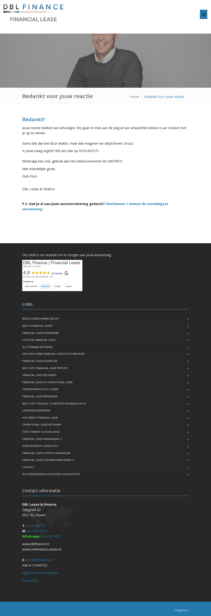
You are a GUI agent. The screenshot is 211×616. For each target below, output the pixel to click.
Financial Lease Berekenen (40, 396)
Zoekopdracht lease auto (40, 446)
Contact (28, 467)
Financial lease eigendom (39, 361)
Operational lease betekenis (41, 424)
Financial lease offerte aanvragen (46, 453)
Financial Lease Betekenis (39, 375)
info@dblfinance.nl (39, 560)
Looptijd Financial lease (39, 340)
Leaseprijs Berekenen (36, 410)
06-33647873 (37, 531)
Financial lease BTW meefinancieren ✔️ (48, 460)
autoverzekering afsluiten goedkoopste (51, 474)
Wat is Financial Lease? (37, 325)
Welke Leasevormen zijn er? (40, 318)
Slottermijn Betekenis (37, 347)
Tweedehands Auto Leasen (40, 389)
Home (134, 96)
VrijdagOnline (181, 610)
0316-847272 (36, 525)
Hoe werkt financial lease (40, 417)
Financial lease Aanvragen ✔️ (42, 439)
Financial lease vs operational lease (47, 382)
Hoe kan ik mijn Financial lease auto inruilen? (53, 353)
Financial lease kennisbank (40, 333)
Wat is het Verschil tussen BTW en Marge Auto (54, 403)
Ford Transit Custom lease (41, 431)
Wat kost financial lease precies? (45, 368)
